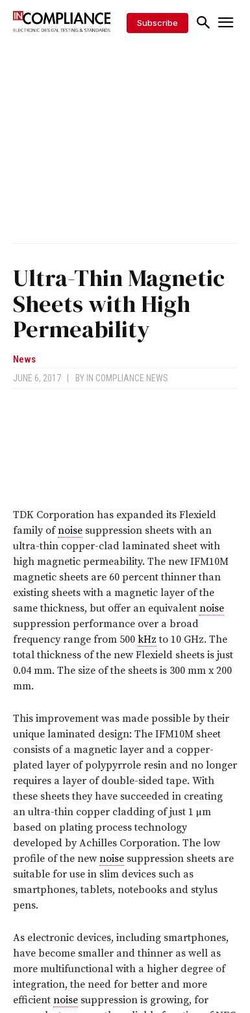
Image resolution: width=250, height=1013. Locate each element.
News (24, 359)
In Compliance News (127, 378)
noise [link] (70, 530)
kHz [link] (147, 639)
